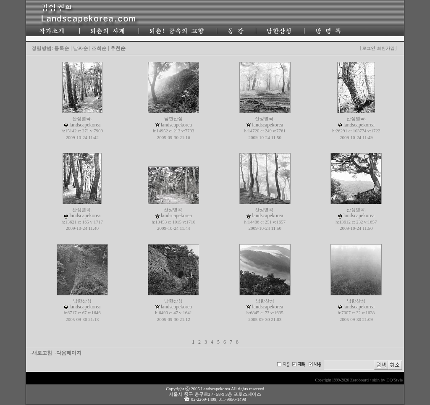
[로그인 (367, 48)
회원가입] (388, 48)
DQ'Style (394, 380)
